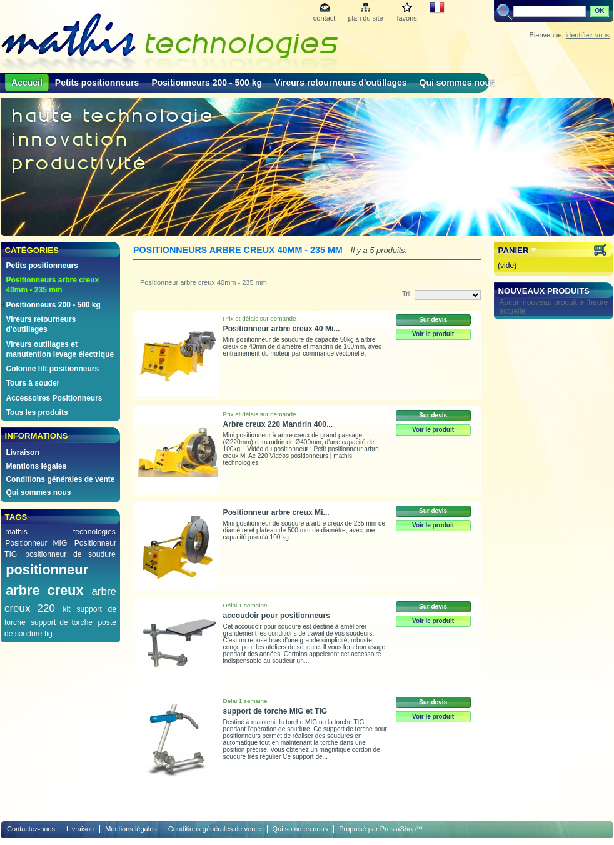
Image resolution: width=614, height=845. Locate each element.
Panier (513, 250)
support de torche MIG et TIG (275, 711)
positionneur (47, 570)
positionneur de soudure (70, 554)
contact (324, 18)
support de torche (62, 622)
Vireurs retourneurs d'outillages (340, 83)
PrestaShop (398, 828)
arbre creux (44, 590)
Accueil (27, 83)
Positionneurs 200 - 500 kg (206, 83)
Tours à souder (32, 383)
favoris (406, 18)
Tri (406, 294)
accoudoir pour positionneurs (276, 615)
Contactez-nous (31, 828)
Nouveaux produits (544, 291)
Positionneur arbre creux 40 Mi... (281, 328)
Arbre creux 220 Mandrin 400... (278, 424)
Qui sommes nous (457, 83)
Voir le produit (433, 334)
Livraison (22, 452)
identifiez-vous (588, 35)
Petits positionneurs (97, 83)
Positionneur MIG (36, 543)
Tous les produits (37, 412)
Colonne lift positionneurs (52, 368)
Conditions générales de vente (60, 479)
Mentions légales (36, 466)
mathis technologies (60, 532)
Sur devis (433, 319)
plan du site (365, 18)
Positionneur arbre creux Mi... (276, 512)
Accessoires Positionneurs (54, 398)
